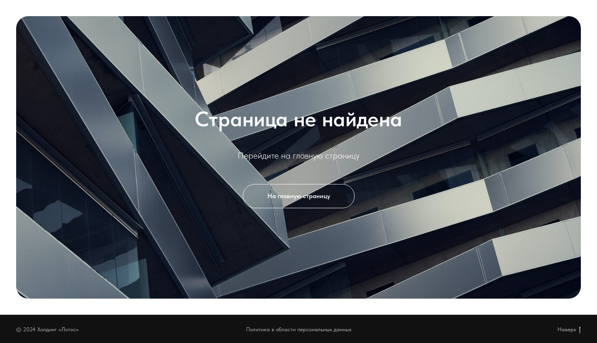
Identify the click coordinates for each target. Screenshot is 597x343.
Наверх (569, 329)
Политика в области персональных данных (298, 329)
